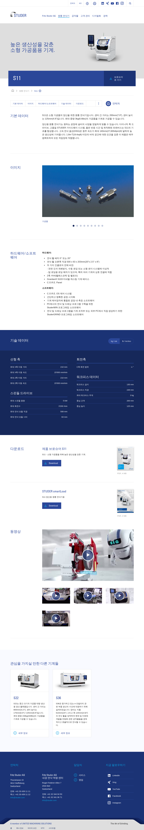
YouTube (116, 789)
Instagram (116, 803)
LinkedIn (116, 775)
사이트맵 (52, 828)
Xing (114, 782)
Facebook (116, 796)
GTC (43, 828)
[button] (73, 226)
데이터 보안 (32, 828)
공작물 (75, 15)
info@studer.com (17, 797)
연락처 (72, 3)
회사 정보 (20, 828)
